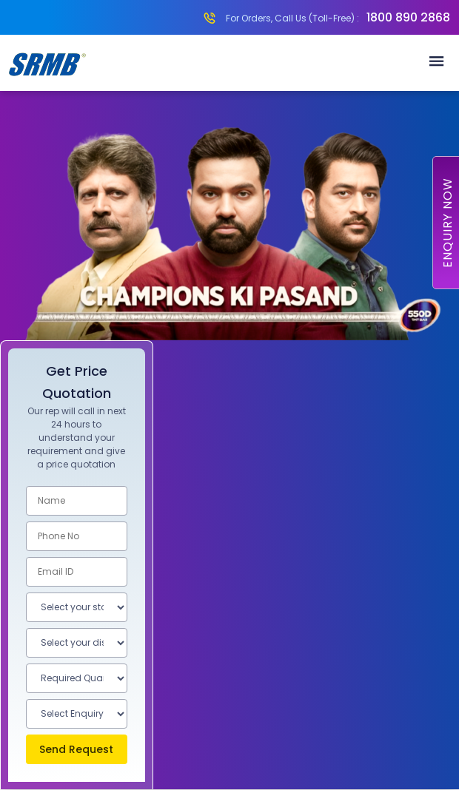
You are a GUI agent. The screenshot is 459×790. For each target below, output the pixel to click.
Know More (230, 731)
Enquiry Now (447, 223)
